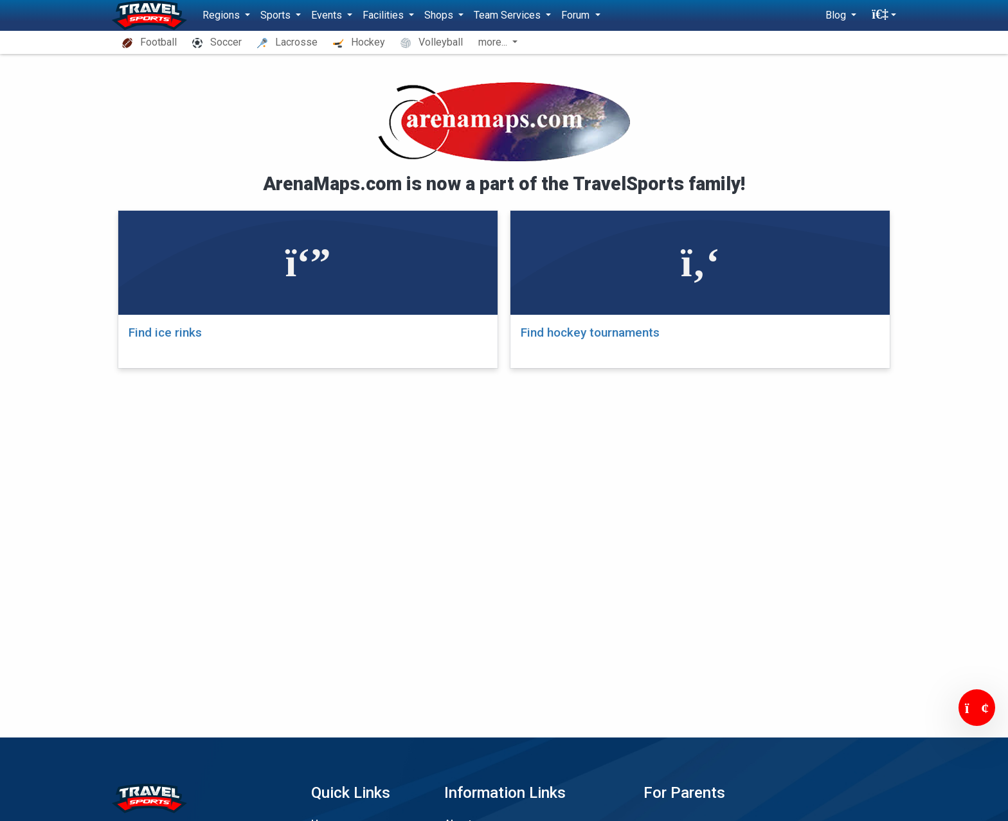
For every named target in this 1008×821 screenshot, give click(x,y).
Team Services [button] (508, 15)
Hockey (359, 42)
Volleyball (432, 42)
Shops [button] (440, 15)
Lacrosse (287, 42)
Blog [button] (837, 15)
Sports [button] (276, 15)
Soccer (217, 42)
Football (149, 42)
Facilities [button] (384, 15)
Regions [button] (222, 15)
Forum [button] (576, 15)
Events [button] (328, 15)
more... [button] (494, 42)
